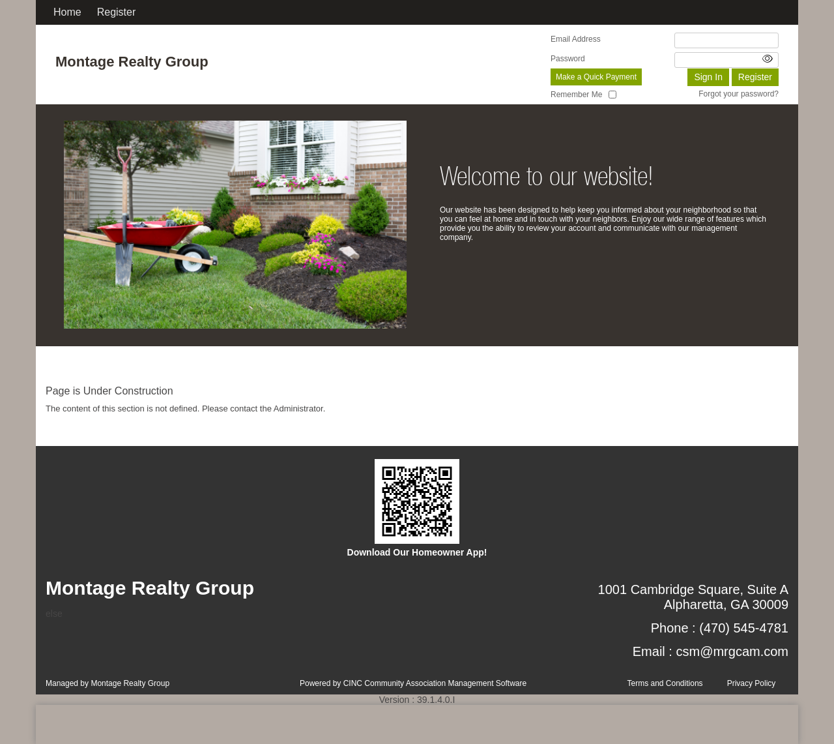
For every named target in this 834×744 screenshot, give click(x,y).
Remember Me (576, 94)
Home (67, 12)
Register (116, 12)
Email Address (576, 39)
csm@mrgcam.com (732, 651)
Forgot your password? (738, 93)
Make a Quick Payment (596, 77)
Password (568, 58)
